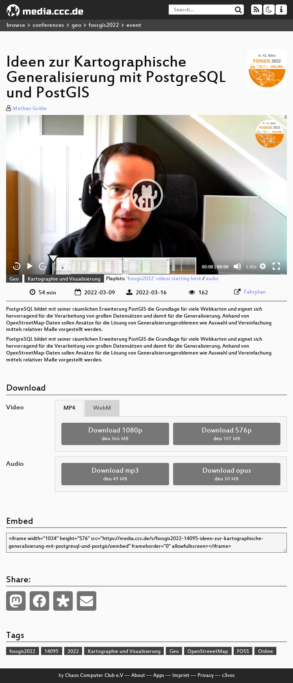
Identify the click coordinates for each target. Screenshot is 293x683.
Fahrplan (255, 292)
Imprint (180, 676)
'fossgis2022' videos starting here (163, 279)
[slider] (124, 266)
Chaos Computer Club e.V (94, 676)
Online (265, 652)
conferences (48, 25)
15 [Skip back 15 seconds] (17, 266)
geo (76, 25)
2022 (73, 652)
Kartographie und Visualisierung (64, 279)
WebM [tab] (102, 408)
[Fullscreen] (276, 266)
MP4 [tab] (69, 408)
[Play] (30, 266)
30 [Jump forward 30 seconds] (43, 266)
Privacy (206, 676)
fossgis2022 (104, 25)
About (138, 676)
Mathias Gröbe (30, 109)
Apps (158, 676)
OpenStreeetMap (207, 652)
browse (16, 25)
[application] (146, 194)
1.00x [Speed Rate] (251, 266)
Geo (14, 279)
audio (212, 279)
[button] (146, 195)
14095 (51, 652)
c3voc (228, 676)
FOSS (243, 652)
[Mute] (237, 266)
